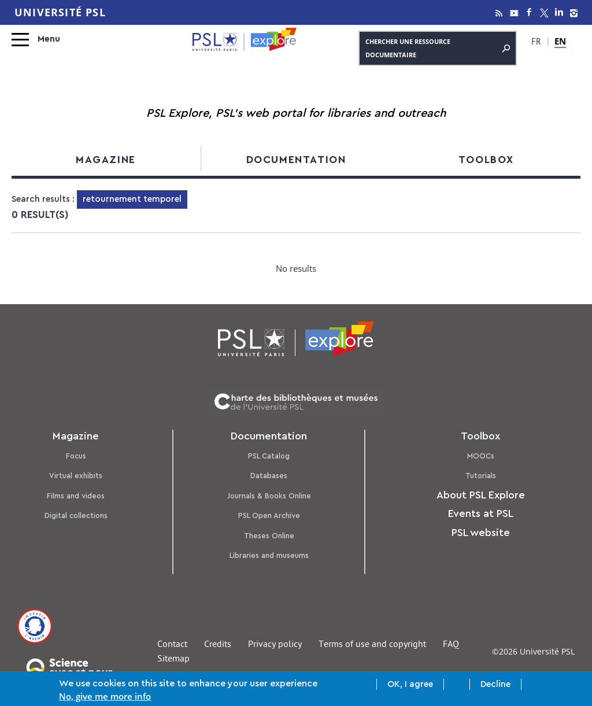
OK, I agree (410, 685)
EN (560, 41)
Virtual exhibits (75, 475)
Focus (76, 456)
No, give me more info (105, 697)
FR (536, 43)
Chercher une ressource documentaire (437, 48)
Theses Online (269, 535)
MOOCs (480, 456)
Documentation (296, 159)
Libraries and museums (269, 555)
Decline (495, 685)
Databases (268, 475)
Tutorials (480, 475)
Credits (217, 645)
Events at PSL (480, 513)
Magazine (106, 159)
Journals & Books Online (269, 496)
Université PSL (60, 12)
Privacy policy (275, 645)
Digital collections (76, 515)
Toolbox (486, 159)
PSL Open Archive (269, 515)
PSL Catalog (269, 456)
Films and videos (76, 496)
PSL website (481, 532)
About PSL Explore (480, 495)
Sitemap (173, 660)
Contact (172, 645)
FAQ (451, 645)
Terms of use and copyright (372, 645)
